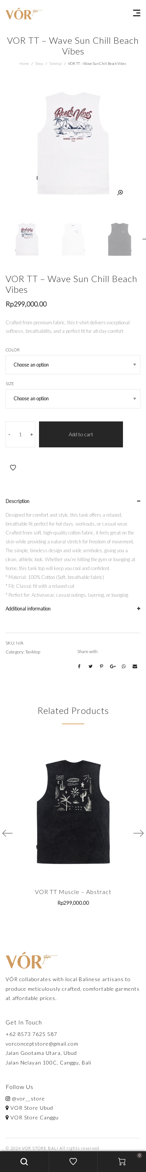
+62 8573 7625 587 (31, 1034)
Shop (39, 63)
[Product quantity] (20, 434)
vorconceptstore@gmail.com (42, 1043)
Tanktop (55, 63)
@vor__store (25, 1098)
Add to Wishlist (13, 467)
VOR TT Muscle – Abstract (73, 891)
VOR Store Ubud (29, 1108)
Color (13, 349)
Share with (87, 651)
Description (17, 501)
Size (10, 383)
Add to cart (81, 434)
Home (24, 63)
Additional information (28, 609)
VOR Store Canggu (32, 1117)
